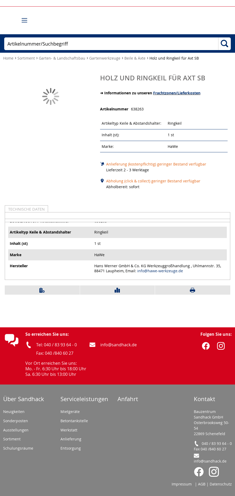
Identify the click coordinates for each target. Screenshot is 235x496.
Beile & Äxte (135, 58)
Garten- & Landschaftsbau (62, 58)
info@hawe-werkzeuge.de (160, 270)
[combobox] (111, 43)
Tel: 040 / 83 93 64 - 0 (56, 345)
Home (9, 58)
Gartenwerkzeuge (105, 58)
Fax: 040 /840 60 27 (54, 353)
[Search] (224, 44)
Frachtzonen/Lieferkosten (176, 92)
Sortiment (26, 58)
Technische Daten (26, 209)
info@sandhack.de (118, 345)
